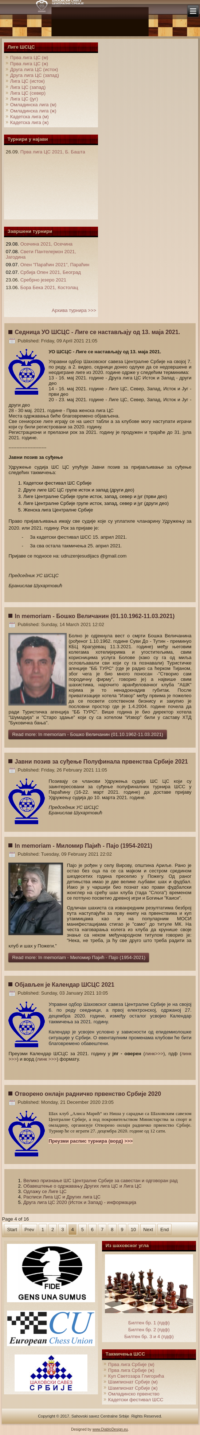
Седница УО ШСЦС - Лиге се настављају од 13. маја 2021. (97, 332)
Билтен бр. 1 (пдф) (149, 1322)
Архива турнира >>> (74, 310)
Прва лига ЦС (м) (29, 57)
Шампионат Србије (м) (133, 1382)
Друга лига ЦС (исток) (34, 69)
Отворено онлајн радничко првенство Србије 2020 (88, 1094)
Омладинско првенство (134, 1394)
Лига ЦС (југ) (24, 99)
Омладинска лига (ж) (33, 111)
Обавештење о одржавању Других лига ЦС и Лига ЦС (82, 1186)
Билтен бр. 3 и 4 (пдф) (149, 1336)
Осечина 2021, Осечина (46, 244)
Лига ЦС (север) (28, 93)
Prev (29, 1229)
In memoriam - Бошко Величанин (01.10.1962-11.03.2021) (94, 616)
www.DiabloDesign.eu (110, 1429)
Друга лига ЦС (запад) (34, 75)
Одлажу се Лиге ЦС (45, 1191)
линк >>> (47, 1059)
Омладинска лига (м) (33, 104)
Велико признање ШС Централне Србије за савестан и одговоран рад (100, 1180)
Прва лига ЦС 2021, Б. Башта (52, 152)
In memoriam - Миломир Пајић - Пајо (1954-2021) (83, 846)
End (164, 1229)
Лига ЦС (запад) (28, 87)
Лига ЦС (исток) (27, 81)
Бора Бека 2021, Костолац (49, 287)
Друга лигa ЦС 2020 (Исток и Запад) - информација (79, 1202)
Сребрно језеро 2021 (43, 280)
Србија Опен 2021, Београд (50, 272)
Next (148, 1229)
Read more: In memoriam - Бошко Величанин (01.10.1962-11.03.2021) (87, 734)
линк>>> (154, 1053)
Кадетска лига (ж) (29, 122)
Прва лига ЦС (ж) (29, 63)
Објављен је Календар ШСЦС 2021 (64, 985)
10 (133, 1229)
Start (12, 1229)
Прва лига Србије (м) (131, 1364)
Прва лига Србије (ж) (131, 1370)
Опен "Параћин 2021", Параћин (55, 264)
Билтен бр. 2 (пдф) (149, 1329)
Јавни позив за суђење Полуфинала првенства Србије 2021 (101, 761)
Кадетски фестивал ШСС (136, 1399)
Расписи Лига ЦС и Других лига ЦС (62, 1197)
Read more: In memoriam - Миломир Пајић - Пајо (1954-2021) (78, 957)
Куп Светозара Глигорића (136, 1376)
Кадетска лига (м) (29, 116)
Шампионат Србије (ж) (133, 1388)
